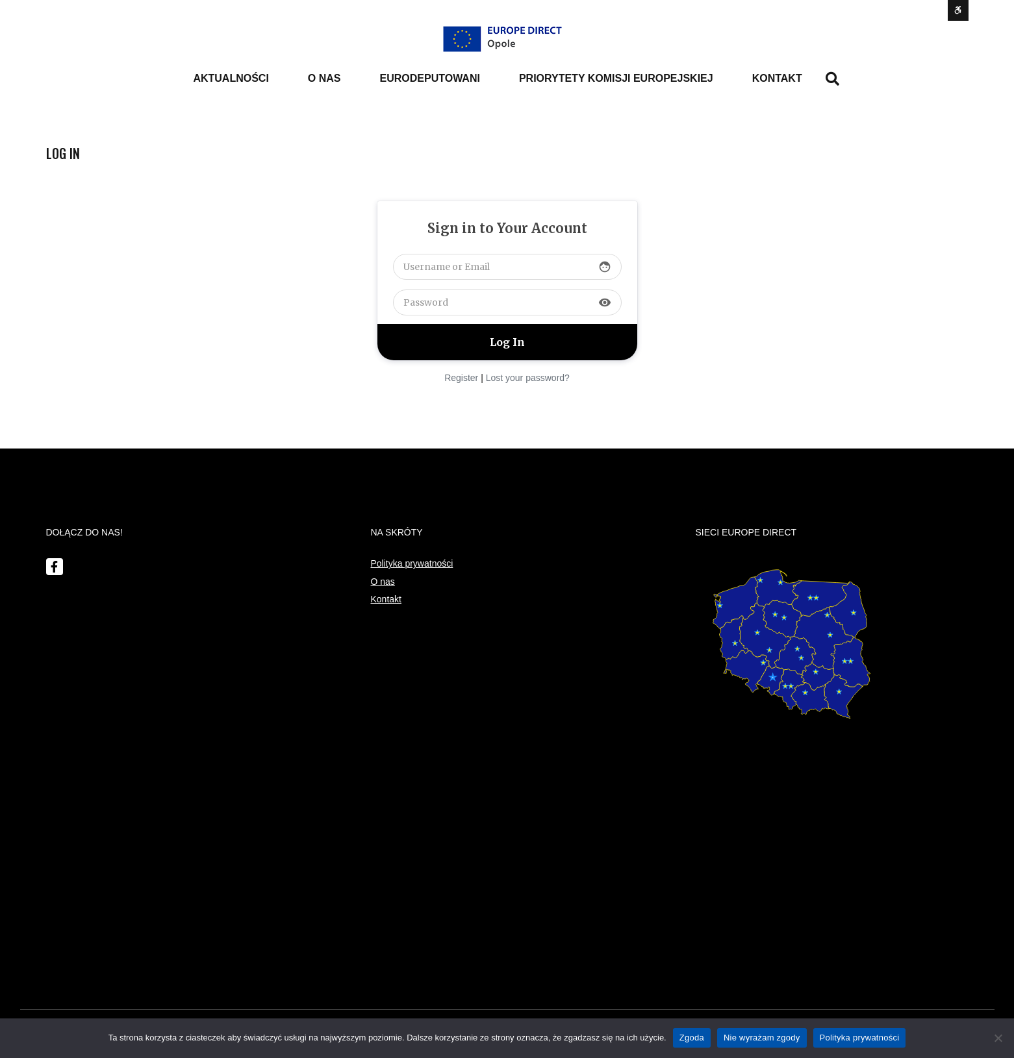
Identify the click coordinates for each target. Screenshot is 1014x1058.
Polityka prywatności (412, 563)
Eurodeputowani (430, 78)
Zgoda (691, 1037)
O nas (383, 581)
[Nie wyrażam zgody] (997, 1037)
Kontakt (777, 78)
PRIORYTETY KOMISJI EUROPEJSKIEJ (616, 78)
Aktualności (230, 78)
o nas (324, 78)
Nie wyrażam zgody (762, 1037)
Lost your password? (528, 378)
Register (461, 378)
